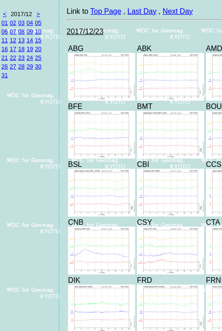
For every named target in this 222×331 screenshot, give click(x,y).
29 (30, 66)
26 (4, 66)
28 (21, 66)
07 (13, 31)
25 (38, 57)
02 (13, 22)
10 (38, 31)
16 (4, 49)
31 (4, 75)
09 (30, 31)
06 (4, 31)
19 (30, 49)
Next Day (178, 11)
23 (21, 57)
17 (13, 49)
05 (38, 22)
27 (13, 66)
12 (13, 40)
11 (4, 40)
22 (13, 57)
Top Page (105, 11)
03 (21, 22)
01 (4, 22)
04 (30, 22)
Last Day (141, 11)
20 (38, 49)
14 (30, 40)
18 (21, 49)
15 (38, 40)
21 (4, 57)
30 (38, 66)
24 (30, 57)
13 (21, 40)
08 (21, 31)
